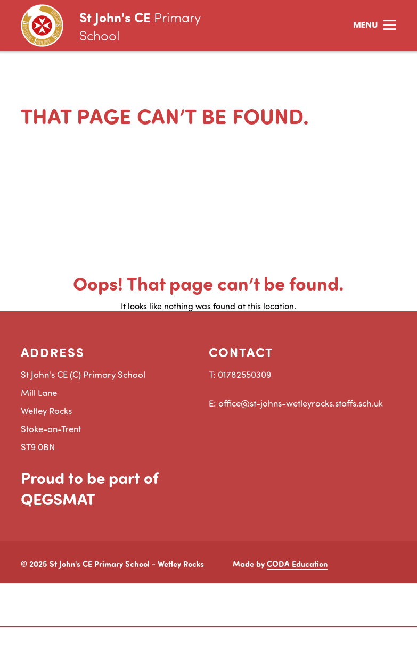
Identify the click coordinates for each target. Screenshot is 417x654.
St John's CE (139, 26)
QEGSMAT (58, 498)
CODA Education (297, 563)
